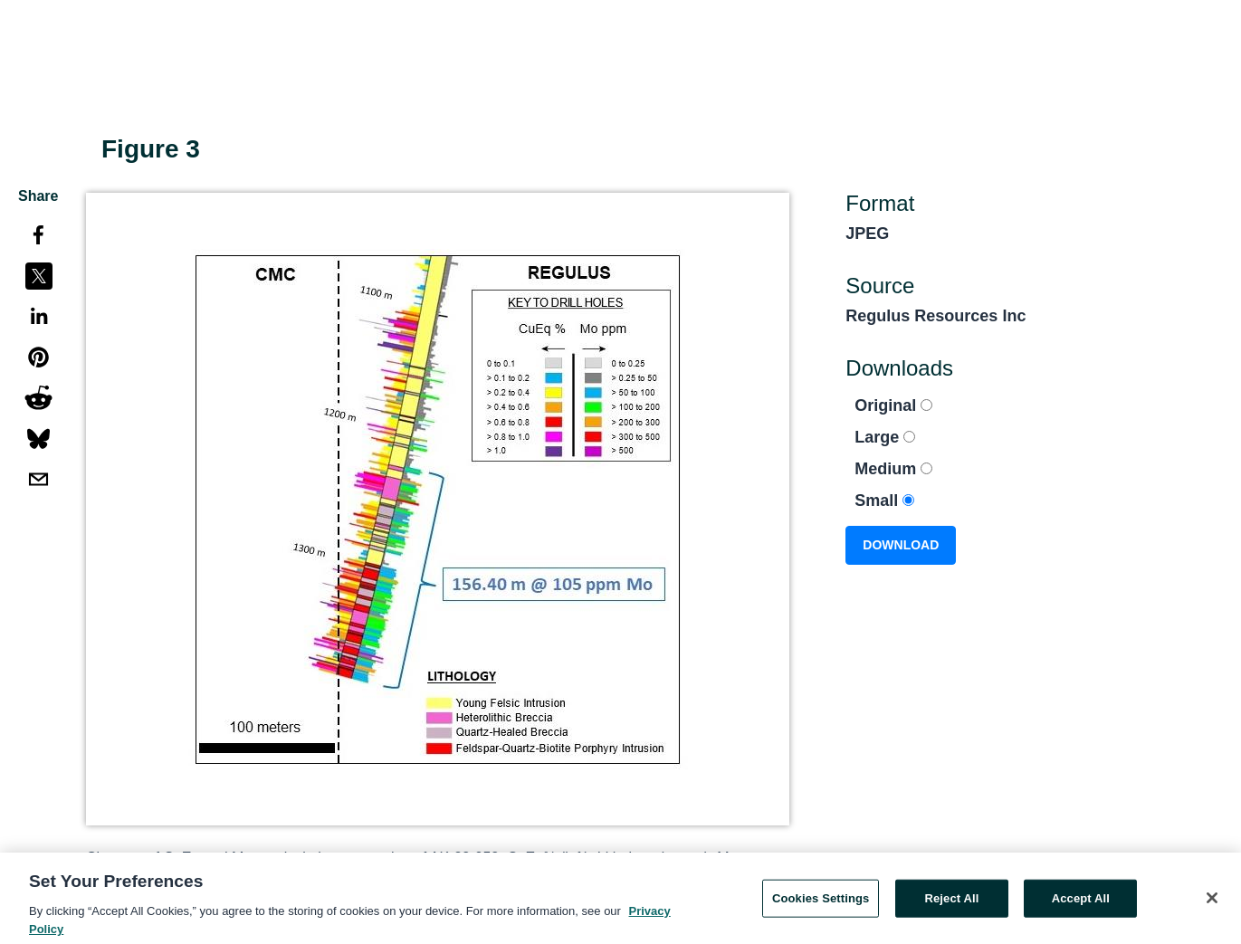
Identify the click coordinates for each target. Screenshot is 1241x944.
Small (884, 500)
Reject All (951, 903)
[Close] (1212, 902)
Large (884, 437)
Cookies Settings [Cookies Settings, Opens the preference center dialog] (821, 903)
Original (893, 405)
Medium (893, 469)
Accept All (1081, 903)
